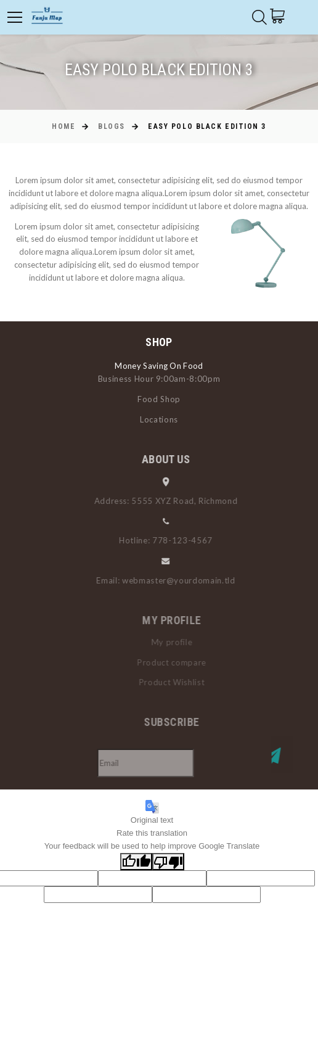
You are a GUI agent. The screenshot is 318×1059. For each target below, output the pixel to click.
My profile (179, 642)
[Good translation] (136, 861)
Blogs (111, 126)
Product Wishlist (179, 682)
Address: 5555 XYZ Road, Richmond (171, 501)
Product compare (179, 662)
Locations (159, 419)
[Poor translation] (168, 861)
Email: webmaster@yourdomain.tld (171, 580)
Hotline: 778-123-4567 (172, 540)
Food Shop (159, 399)
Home (63, 126)
